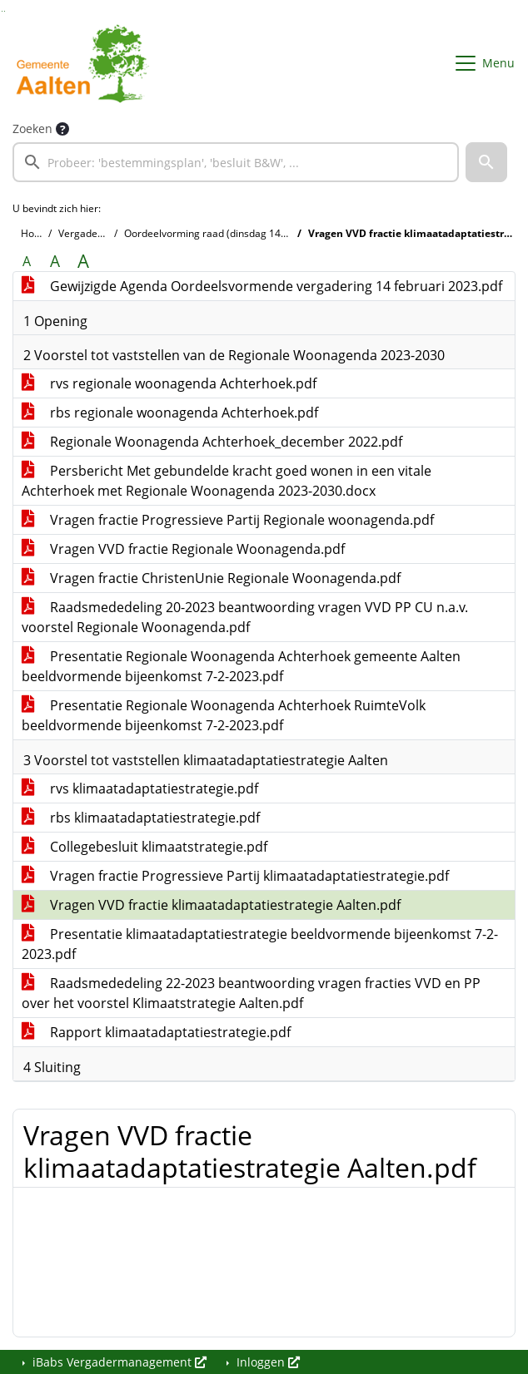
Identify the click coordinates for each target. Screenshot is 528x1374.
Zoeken (32, 128)
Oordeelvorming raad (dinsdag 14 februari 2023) (237, 233)
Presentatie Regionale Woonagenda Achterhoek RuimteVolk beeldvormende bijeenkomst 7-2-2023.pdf (224, 715)
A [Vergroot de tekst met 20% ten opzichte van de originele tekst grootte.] (55, 261)
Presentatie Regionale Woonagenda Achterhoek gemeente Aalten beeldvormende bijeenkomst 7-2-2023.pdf (241, 666)
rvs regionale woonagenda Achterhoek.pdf (169, 383)
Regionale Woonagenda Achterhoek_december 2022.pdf (212, 441)
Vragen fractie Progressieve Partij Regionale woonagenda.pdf (228, 520)
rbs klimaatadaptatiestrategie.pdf (141, 817)
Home (35, 233)
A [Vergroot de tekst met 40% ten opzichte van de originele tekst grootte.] (83, 261)
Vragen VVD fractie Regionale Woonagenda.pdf (183, 549)
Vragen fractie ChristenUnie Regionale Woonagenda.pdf (211, 578)
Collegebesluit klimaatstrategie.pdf (144, 847)
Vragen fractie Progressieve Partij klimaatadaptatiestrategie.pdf (235, 876)
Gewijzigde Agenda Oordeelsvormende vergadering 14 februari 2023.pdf (262, 286)
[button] (486, 162)
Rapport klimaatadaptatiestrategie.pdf (156, 1032)
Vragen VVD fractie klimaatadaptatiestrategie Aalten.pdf (211, 905)
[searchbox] (235, 162)
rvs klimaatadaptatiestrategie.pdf (140, 788)
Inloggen (266, 1362)
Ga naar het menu (4, 11)
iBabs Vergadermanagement (118, 1362)
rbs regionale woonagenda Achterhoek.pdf (170, 412)
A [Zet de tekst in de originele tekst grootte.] (26, 261)
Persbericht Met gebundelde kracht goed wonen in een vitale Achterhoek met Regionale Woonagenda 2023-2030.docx (226, 481)
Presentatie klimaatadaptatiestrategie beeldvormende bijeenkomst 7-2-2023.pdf (260, 944)
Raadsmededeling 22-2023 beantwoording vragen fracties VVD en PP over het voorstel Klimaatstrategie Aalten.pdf (251, 993)
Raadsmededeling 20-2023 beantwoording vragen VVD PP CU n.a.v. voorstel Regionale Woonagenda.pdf (245, 617)
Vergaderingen (92, 233)
